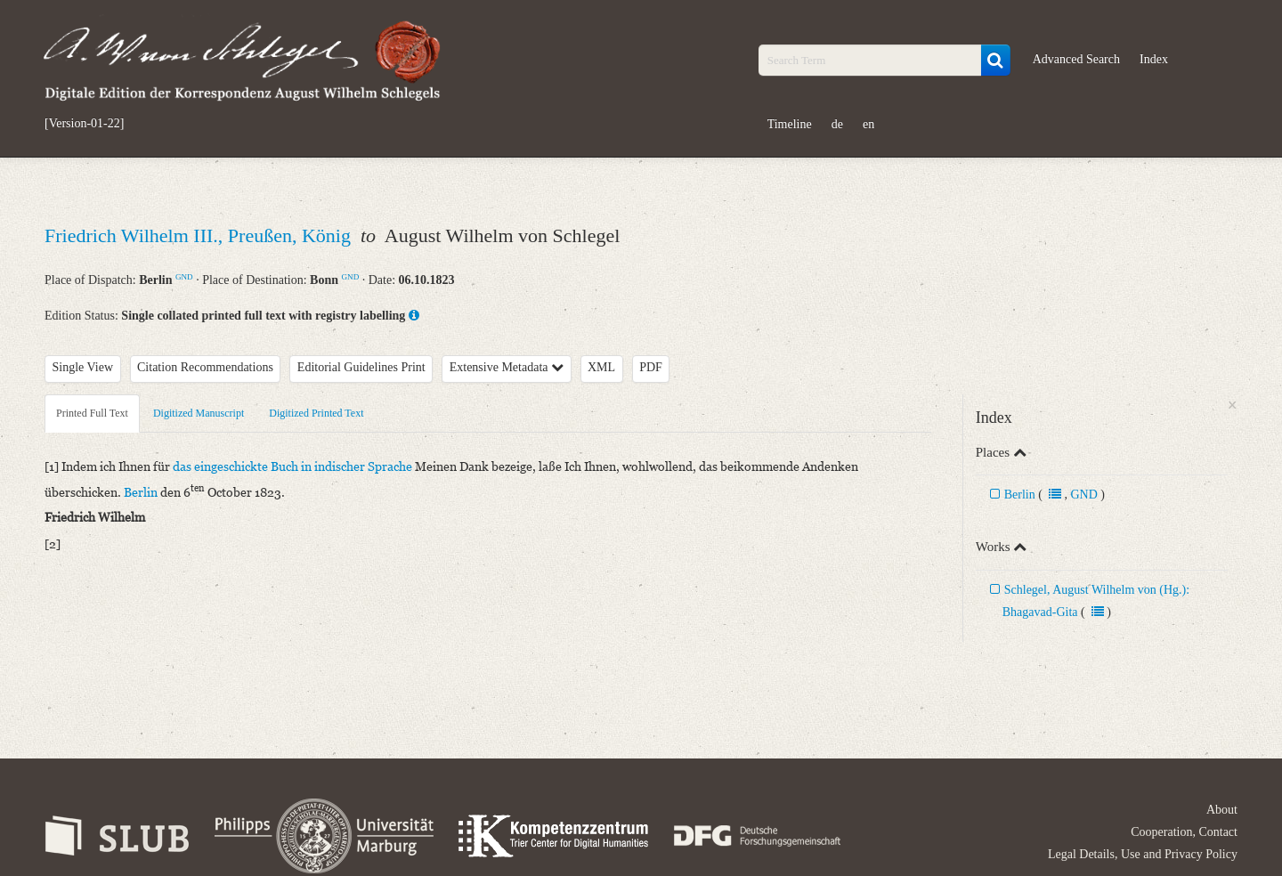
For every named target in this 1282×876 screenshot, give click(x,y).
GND (184, 276)
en (868, 124)
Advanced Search (1076, 59)
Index (1154, 59)
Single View (83, 367)
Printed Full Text (92, 413)
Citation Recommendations (205, 367)
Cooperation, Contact (1184, 832)
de (837, 124)
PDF (650, 367)
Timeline (789, 124)
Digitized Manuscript (198, 413)
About (1221, 809)
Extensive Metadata (507, 367)
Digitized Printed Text (316, 413)
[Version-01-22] (84, 124)
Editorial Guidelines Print (361, 367)
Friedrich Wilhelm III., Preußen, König (200, 235)
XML (601, 367)
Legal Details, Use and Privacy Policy (1142, 854)
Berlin (1019, 494)
